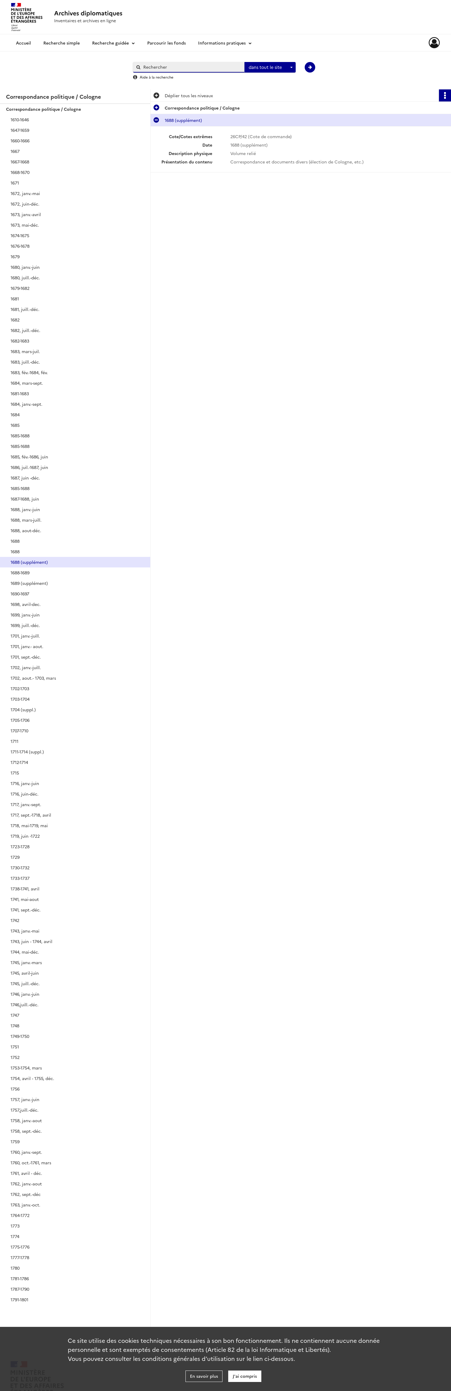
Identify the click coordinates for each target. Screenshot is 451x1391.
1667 (15, 151)
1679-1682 (20, 288)
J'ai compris (245, 1376)
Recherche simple (61, 43)
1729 (15, 857)
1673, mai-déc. (25, 225)
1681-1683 (20, 393)
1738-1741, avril (25, 889)
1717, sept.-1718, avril (31, 815)
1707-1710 (19, 731)
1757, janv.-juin (25, 1099)
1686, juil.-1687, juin (29, 467)
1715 (15, 773)
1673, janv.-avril (26, 214)
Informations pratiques (222, 43)
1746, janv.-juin (25, 994)
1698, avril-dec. (26, 604)
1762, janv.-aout (26, 1184)
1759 (15, 1141)
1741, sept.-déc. (26, 910)
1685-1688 (20, 436)
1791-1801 (19, 1299)
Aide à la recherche (156, 76)
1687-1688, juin (25, 499)
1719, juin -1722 (25, 836)
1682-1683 (20, 341)
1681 (15, 299)
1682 (15, 320)
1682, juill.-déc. (25, 330)
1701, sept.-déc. (26, 657)
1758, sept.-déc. (26, 1131)
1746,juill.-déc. (25, 1004)
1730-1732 (20, 868)
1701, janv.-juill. (25, 636)
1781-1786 (20, 1278)
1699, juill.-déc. (25, 625)
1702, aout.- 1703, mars (33, 678)
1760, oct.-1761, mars (31, 1163)
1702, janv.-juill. (26, 667)
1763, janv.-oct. (25, 1205)
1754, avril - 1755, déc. (32, 1078)
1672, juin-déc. (25, 204)
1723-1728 (20, 846)
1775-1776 (20, 1247)
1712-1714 (19, 762)
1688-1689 (20, 573)
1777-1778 (20, 1257)
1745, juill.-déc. (25, 983)
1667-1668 (20, 162)
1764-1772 (20, 1215)
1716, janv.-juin (25, 783)
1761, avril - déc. (26, 1173)
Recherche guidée (110, 43)
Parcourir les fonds (166, 43)
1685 (15, 425)
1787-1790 (20, 1289)
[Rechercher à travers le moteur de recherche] (191, 67)
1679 (15, 256)
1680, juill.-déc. (25, 278)
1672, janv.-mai (25, 193)
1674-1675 (20, 235)
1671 (15, 183)
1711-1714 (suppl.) (27, 752)
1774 (15, 1236)
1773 (15, 1226)
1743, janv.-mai (25, 931)
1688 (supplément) (29, 562)
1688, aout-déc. (26, 530)
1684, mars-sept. (27, 383)
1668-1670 (20, 172)
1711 (14, 741)
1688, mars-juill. (26, 520)
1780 (15, 1268)
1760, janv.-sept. (26, 1152)
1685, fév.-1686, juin (29, 457)
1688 (15, 541)
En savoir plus (204, 1376)
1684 (15, 414)
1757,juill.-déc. (25, 1110)
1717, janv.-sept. (26, 804)
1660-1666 (20, 141)
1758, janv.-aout (26, 1120)
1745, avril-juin (25, 973)
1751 (15, 1047)
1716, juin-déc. (25, 794)
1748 (15, 1026)
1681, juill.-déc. (25, 309)
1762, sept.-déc (26, 1194)
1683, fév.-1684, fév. (29, 372)
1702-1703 (20, 688)
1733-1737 (20, 878)
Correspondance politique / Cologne (43, 109)
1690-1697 (20, 594)
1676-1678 (20, 246)
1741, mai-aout (25, 899)
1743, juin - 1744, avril (31, 941)
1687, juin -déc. (25, 478)
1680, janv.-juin (25, 267)
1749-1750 (20, 1036)
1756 (15, 1089)
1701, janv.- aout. (27, 646)
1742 (15, 920)
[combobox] (270, 67)
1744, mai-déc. (25, 952)
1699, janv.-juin (25, 615)
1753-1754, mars (26, 1068)
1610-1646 (20, 119)
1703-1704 (20, 699)
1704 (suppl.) (23, 709)
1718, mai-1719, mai (29, 825)
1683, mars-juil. (25, 351)
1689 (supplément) (29, 583)
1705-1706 (20, 720)
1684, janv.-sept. (26, 404)
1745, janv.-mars (26, 962)
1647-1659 (20, 130)
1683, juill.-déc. (25, 362)
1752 (15, 1057)
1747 (15, 1015)
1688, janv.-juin (25, 509)
